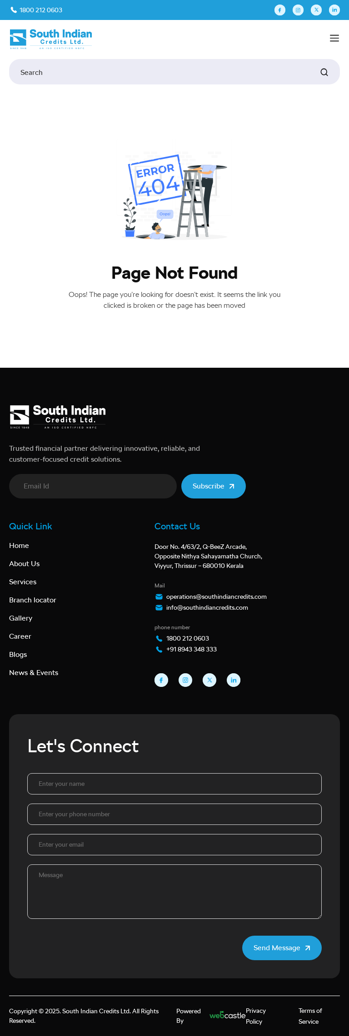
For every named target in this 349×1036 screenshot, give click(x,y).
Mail (160, 585)
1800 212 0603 (40, 10)
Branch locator (32, 600)
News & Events (33, 672)
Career (20, 636)
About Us (24, 563)
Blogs (18, 654)
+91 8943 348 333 (191, 649)
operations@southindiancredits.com (216, 596)
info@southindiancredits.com (207, 607)
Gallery (20, 618)
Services (22, 581)
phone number (172, 627)
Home (19, 545)
